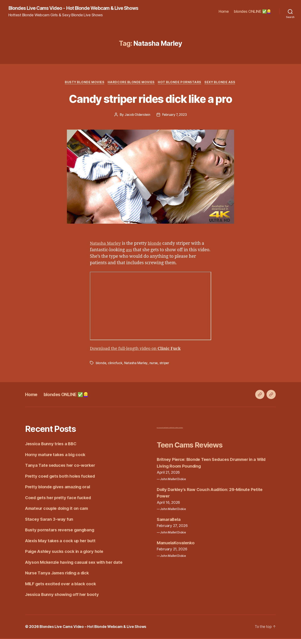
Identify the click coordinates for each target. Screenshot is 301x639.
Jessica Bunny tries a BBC (52, 444)
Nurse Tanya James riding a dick (59, 573)
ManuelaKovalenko (176, 543)
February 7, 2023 (175, 115)
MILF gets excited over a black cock (62, 584)
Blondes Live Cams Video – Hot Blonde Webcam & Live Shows (95, 627)
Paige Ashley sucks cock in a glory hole (66, 552)
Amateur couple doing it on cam (58, 509)
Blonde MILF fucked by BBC (172, 428)
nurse (154, 364)
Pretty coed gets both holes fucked (62, 476)
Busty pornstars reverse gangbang (61, 530)
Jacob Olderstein (136, 115)
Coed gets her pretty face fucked (60, 498)
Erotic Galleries (180, 428)
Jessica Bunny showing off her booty (63, 595)
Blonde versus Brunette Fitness (162, 428)
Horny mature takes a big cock (56, 455)
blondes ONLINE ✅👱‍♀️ (252, 11)
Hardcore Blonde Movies (131, 83)
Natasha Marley (106, 244)
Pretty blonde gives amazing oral (59, 487)
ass (129, 251)
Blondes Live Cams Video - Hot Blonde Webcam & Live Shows (78, 8)
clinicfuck (115, 364)
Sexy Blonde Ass (222, 83)
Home (224, 11)
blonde (157, 244)
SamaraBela (169, 520)
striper (165, 364)
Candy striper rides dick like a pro (150, 99)
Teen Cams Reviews (195, 445)
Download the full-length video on (138, 349)
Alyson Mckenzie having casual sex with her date (76, 562)
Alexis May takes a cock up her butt (62, 541)
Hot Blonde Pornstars (181, 83)
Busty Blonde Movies (83, 83)
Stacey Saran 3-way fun (49, 519)
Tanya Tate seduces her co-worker (61, 466)
